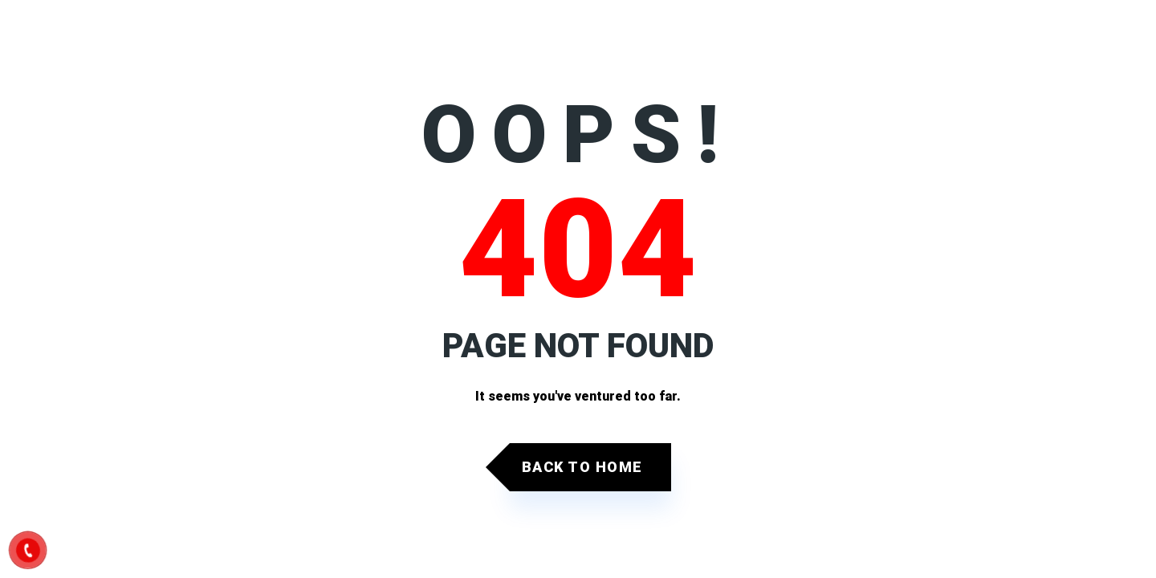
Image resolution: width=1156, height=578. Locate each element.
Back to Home (582, 466)
